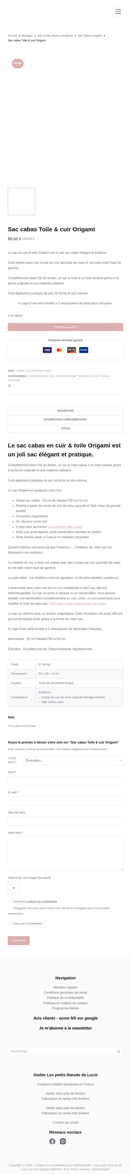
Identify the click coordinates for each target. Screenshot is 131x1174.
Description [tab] (65, 410)
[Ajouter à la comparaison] (9, 385)
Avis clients (44, 1018)
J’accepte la (35, 901)
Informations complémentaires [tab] (65, 419)
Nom (12, 772)
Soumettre (18, 940)
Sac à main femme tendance (71, 376)
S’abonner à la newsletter (27, 923)
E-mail (13, 792)
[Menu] (118, 12)
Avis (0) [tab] (65, 428)
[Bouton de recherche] (118, 1051)
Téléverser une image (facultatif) (29, 877)
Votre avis (15, 832)
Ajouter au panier (65, 327)
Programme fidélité (65, 1008)
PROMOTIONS (38, 376)
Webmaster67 (82, 1165)
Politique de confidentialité (65, 997)
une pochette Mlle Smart (65, 526)
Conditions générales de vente (65, 992)
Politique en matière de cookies (65, 1003)
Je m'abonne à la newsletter (65, 1028)
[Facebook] (52, 1141)
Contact (58, 1122)
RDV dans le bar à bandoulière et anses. (78, 603)
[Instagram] (63, 1141)
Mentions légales (65, 987)
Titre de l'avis (16, 812)
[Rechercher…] (61, 1051)
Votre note (12, 760)
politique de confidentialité (42, 901)
